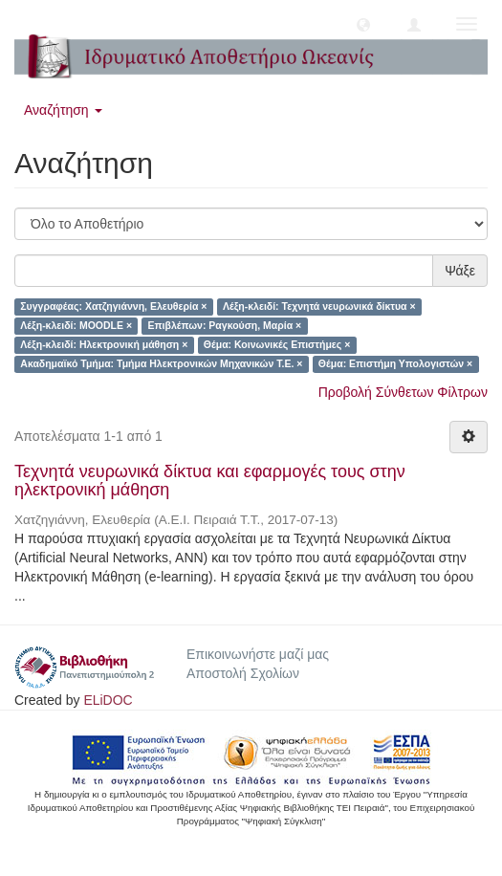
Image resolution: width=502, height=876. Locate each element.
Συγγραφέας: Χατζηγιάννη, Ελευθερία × (113, 307)
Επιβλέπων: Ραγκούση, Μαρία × (225, 326)
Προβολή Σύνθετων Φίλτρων (403, 392)
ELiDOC (107, 700)
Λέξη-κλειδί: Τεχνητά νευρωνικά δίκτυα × (319, 307)
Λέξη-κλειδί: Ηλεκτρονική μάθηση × (103, 345)
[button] (363, 24)
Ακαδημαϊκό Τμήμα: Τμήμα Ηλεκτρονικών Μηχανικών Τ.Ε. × (161, 364)
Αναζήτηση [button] (63, 110)
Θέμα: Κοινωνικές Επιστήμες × (277, 345)
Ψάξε (460, 270)
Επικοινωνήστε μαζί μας (257, 654)
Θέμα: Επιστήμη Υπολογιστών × (395, 364)
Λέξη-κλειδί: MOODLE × (76, 326)
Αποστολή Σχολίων (242, 673)
